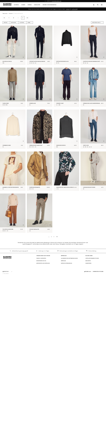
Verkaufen (37, 4)
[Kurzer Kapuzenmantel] (39, 171)
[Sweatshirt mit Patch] (66, 129)
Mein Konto (88, 260)
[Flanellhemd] (13, 87)
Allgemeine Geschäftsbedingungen (69, 258)
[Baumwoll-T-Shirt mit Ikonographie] (13, 171)
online (67, 9)
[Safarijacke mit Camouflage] (39, 129)
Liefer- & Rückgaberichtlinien (92, 258)
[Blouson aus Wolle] (13, 45)
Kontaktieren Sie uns (41, 260)
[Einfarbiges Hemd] (13, 129)
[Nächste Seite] (57, 236)
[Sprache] (9, 271)
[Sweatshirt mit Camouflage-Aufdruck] (66, 171)
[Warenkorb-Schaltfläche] (101, 4)
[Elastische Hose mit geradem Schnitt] (93, 45)
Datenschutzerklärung (66, 263)
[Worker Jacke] (39, 87)
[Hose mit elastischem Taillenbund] (39, 45)
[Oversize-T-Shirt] (66, 87)
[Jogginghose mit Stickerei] (93, 171)
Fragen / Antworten (41, 258)
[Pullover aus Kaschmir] (13, 213)
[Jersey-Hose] (93, 129)
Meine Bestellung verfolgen (43, 263)
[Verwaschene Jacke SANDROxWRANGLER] (93, 87)
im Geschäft (75, 9)
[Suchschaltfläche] (97, 4)
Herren (30, 4)
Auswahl (16, 4)
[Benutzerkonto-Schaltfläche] (93, 4)
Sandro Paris (88, 263)
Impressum (63, 260)
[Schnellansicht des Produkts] (23, 57)
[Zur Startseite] (7, 4)
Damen (23, 4)
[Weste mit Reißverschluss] (66, 45)
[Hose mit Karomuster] (39, 213)
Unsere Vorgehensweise (49, 4)
